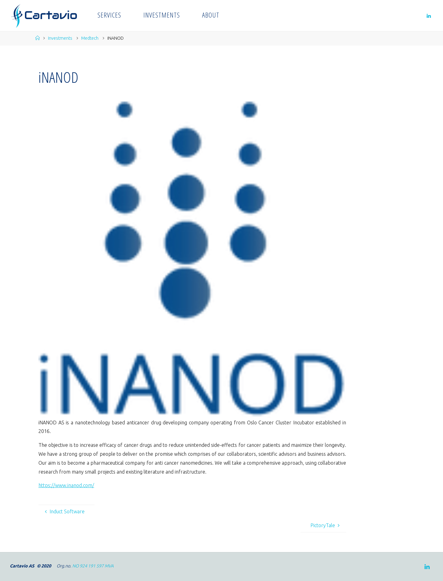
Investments (60, 38)
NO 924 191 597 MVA (93, 565)
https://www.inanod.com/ (66, 485)
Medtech (89, 38)
